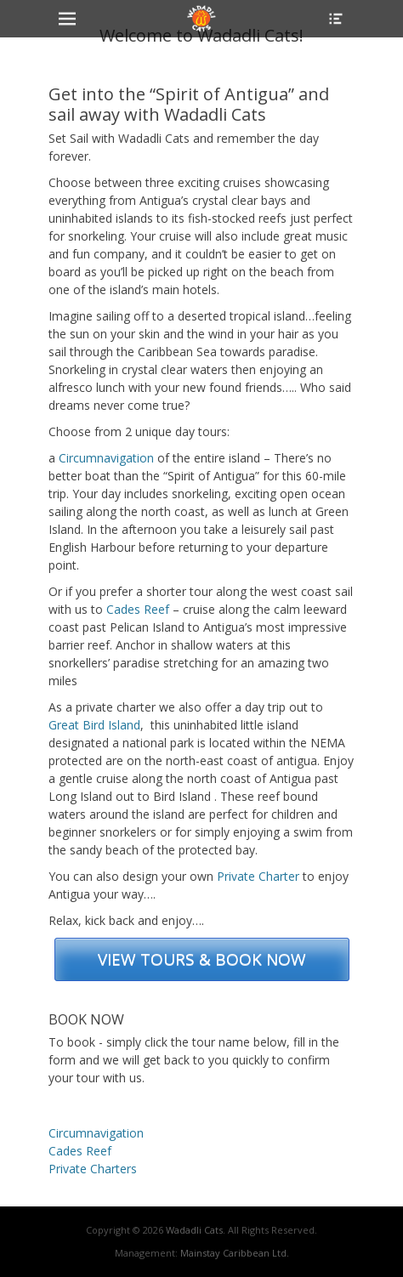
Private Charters (92, 1169)
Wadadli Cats (194, 1229)
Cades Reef (137, 609)
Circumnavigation (106, 458)
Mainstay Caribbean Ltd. (234, 1252)
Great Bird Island (94, 725)
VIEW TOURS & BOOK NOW (202, 959)
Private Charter (258, 876)
